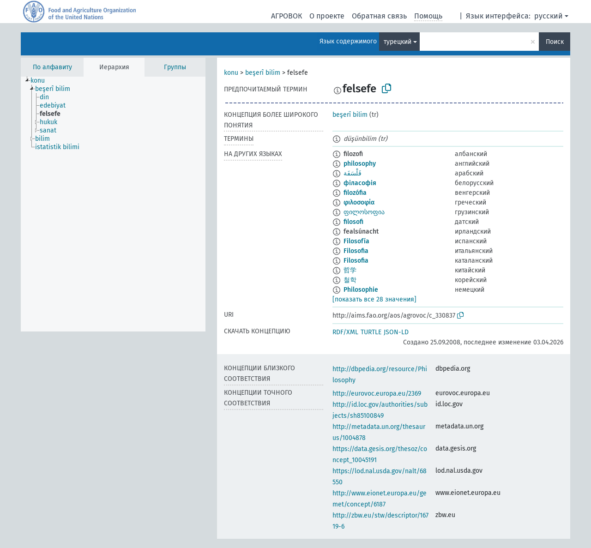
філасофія (360, 183)
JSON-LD (396, 332)
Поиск (555, 42)
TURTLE (371, 332)
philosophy (360, 164)
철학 (350, 280)
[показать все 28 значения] (374, 299)
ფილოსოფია (364, 212)
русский (548, 16)
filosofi (353, 222)
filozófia (355, 193)
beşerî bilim (262, 73)
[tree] (113, 204)
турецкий (397, 42)
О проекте (326, 16)
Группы (175, 67)
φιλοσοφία (359, 202)
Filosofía (356, 241)
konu (231, 73)
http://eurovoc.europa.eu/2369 (376, 393)
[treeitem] (41, 81)
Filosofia (356, 251)
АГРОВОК (286, 16)
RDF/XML (345, 332)
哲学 (350, 270)
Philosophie (361, 290)
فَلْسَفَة (353, 173)
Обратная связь (379, 16)
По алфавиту (52, 67)
